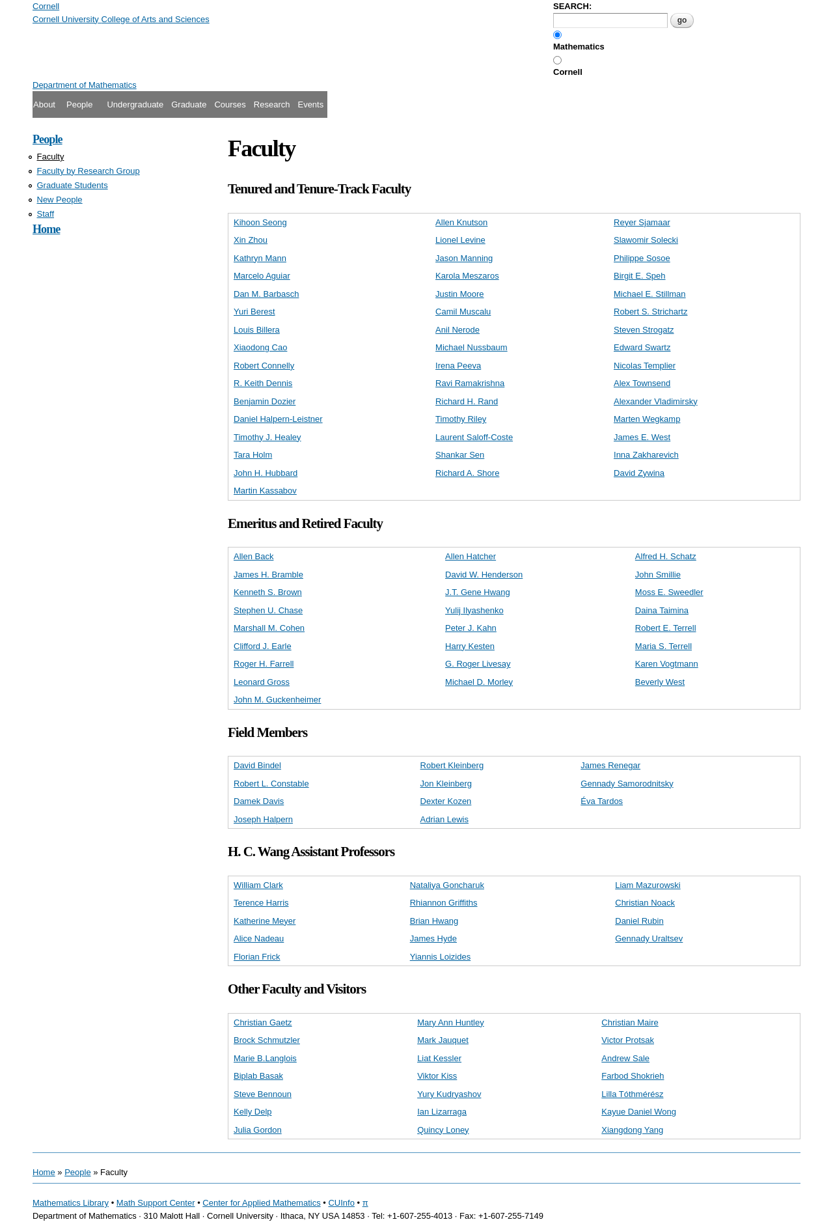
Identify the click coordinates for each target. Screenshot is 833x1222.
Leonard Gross (262, 682)
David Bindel (257, 765)
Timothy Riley (460, 419)
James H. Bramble (268, 574)
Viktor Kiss (437, 1076)
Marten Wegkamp (647, 419)
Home (46, 229)
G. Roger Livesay (477, 664)
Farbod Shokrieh (632, 1076)
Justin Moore (459, 294)
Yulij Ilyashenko (474, 610)
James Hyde (433, 938)
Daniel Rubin (639, 921)
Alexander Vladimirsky (656, 401)
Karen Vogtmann (666, 664)
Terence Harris (261, 903)
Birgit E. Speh (640, 276)
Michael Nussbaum (471, 347)
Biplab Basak (258, 1076)
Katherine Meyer (264, 921)
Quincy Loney (443, 1130)
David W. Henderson (484, 574)
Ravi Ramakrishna (469, 383)
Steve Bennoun (263, 1094)
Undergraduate (135, 104)
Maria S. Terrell (663, 646)
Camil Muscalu (463, 311)
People (79, 104)
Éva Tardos (601, 801)
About (44, 104)
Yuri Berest (254, 311)
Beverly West (660, 682)
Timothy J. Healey (267, 437)
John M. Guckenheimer (277, 699)
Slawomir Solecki (646, 240)
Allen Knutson (461, 222)
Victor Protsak (627, 1040)
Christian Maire (629, 1022)
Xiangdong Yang (632, 1130)
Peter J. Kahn (471, 628)
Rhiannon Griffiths (444, 903)
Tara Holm (253, 455)
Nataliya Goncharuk (447, 885)
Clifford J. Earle (263, 646)
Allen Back (253, 556)
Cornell (567, 72)
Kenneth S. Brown (268, 592)
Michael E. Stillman (650, 294)
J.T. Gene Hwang (477, 592)
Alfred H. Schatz (665, 556)
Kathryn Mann (260, 258)
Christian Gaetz (263, 1022)
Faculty (50, 156)
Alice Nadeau (259, 938)
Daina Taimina (662, 610)
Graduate (188, 104)
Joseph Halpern (263, 819)
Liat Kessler (439, 1058)
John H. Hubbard (265, 473)
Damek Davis (259, 801)
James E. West (642, 437)
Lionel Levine (460, 240)
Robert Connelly (264, 365)
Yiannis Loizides (440, 957)
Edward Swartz (642, 347)
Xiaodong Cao (260, 347)
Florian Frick (257, 957)
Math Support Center (155, 1203)
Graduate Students (72, 185)
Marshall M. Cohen (269, 628)
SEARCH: (572, 6)
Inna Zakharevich (646, 455)
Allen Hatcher (470, 556)
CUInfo (341, 1203)
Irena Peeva (458, 365)
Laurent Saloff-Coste (474, 437)
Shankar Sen (459, 455)
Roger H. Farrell (264, 664)
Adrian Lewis (444, 819)
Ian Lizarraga (442, 1112)
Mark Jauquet (443, 1040)
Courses (229, 104)
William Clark (258, 885)
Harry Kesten (470, 646)
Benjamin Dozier (264, 401)
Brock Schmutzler (267, 1040)
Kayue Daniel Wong (638, 1112)
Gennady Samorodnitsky (626, 783)
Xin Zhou (250, 240)
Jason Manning (464, 258)
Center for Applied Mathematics (261, 1203)
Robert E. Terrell (665, 628)
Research (272, 104)
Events (310, 104)
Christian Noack (645, 903)
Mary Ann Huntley (450, 1022)
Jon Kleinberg (446, 783)
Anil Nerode (457, 330)
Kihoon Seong (260, 222)
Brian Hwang (434, 921)
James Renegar (610, 765)
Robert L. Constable (271, 783)
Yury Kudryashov (449, 1094)
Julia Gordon (258, 1130)
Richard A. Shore (467, 473)
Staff (46, 214)
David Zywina (639, 473)
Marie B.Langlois (265, 1058)
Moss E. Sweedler (669, 592)
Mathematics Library (71, 1203)
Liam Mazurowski (647, 885)
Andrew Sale (625, 1058)
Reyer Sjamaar (642, 222)
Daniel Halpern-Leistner (278, 419)
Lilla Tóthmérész (632, 1094)
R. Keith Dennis (263, 383)
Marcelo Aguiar (262, 276)
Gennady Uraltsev (649, 938)
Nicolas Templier (645, 365)
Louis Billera (257, 330)
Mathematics (579, 46)
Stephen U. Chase (268, 610)
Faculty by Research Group (88, 171)
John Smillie (658, 574)
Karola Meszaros (467, 276)
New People (60, 199)
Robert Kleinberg (452, 765)
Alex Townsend (642, 383)
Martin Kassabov (265, 490)
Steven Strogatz (644, 330)
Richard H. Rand (466, 401)
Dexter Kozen (446, 801)
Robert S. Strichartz (650, 311)
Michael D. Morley (479, 682)
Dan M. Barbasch (266, 294)
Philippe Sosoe (642, 258)
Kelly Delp (253, 1112)
